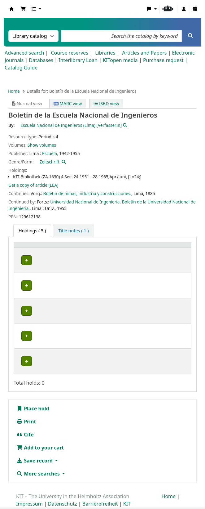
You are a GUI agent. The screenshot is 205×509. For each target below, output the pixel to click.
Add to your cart (40, 435)
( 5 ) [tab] (32, 231)
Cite (25, 422)
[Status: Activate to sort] (170, 251)
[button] (23, 9)
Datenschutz (62, 491)
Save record (35, 448)
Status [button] (159, 254)
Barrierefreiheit (100, 491)
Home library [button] (30, 254)
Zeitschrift (49, 162)
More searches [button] (38, 461)
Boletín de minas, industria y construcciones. (87, 193)
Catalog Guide (21, 67)
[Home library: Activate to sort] (35, 251)
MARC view (68, 103)
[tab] (73, 231)
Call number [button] (116, 254)
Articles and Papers (144, 52)
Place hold (32, 396)
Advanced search (24, 52)
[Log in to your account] (183, 9)
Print (26, 409)
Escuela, (50, 153)
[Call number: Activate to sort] (125, 251)
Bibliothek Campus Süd (29, 310)
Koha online (11, 9)
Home (14, 91)
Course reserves (69, 52)
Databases (41, 60)
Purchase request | (165, 60)
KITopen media (120, 60)
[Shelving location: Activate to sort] (78, 251)
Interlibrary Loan (78, 60)
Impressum (29, 491)
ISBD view (106, 103)
